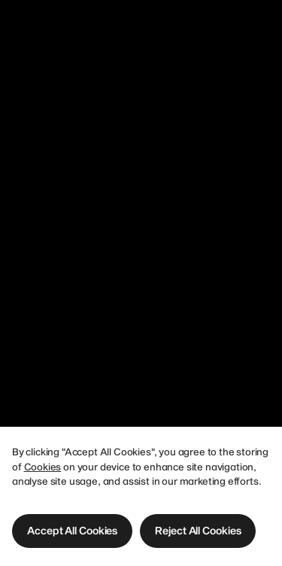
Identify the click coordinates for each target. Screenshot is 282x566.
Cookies (43, 467)
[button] (72, 531)
